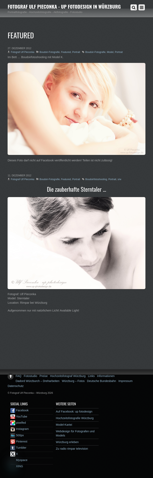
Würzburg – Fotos (73, 381)
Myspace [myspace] (18, 460)
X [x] (14, 453)
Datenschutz (16, 386)
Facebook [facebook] (19, 410)
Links (91, 376)
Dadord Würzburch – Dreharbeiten (37, 381)
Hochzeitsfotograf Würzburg (67, 376)
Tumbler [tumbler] (18, 447)
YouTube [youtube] (18, 416)
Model (110, 52)
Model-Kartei (64, 424)
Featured (66, 52)
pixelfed (18, 422)
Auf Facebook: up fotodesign (74, 411)
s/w (119, 179)
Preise (43, 376)
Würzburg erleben (67, 442)
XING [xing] (16, 466)
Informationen (106, 376)
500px (17, 435)
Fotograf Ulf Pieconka (22, 52)
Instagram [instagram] (19, 428)
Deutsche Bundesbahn (101, 381)
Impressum (125, 381)
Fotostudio (30, 376)
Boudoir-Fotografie (49, 52)
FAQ (18, 376)
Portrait (76, 52)
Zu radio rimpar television (72, 448)
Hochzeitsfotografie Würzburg (75, 418)
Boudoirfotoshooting (96, 179)
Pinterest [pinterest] (18, 441)
